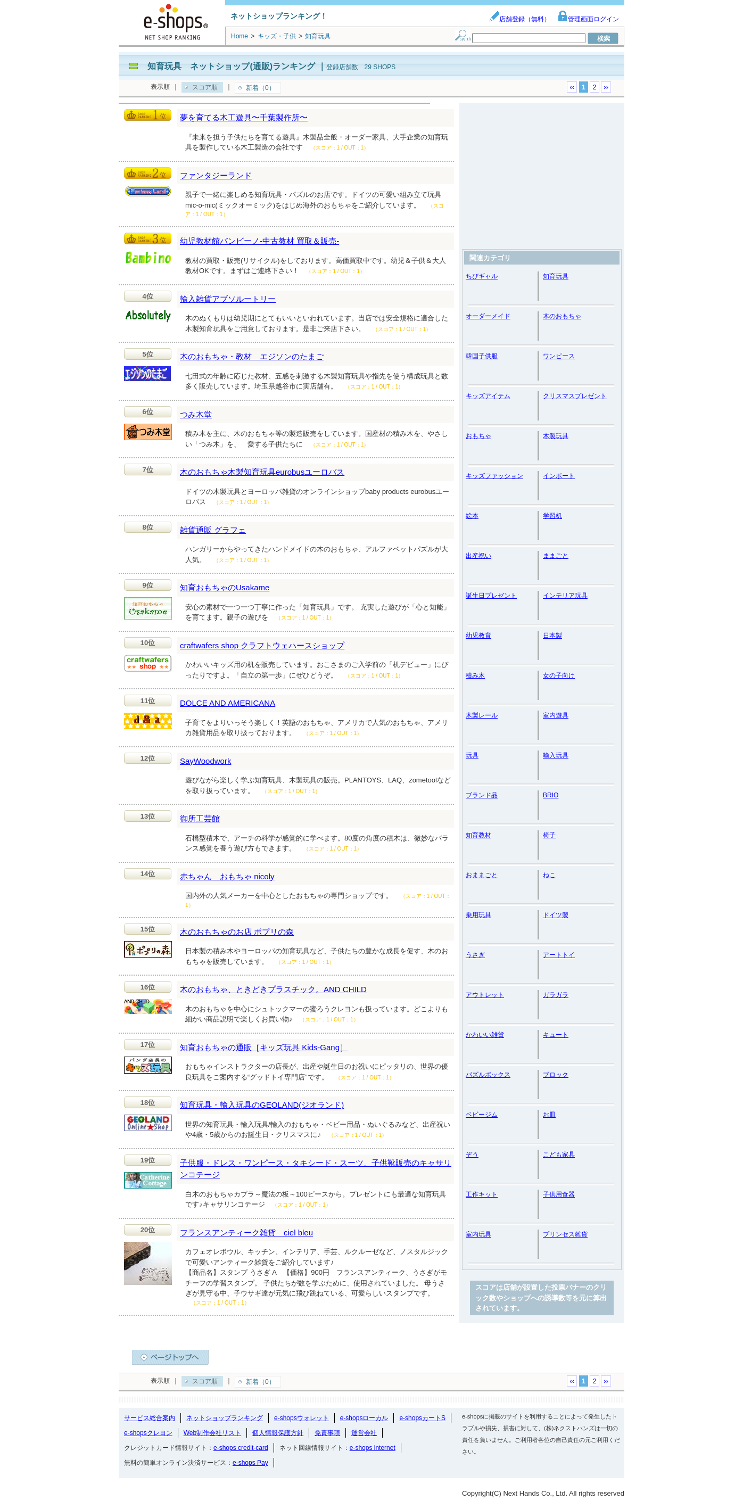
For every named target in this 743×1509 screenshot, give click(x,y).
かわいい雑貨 (485, 1034)
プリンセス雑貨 (565, 1234)
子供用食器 (559, 1194)
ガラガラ (555, 995)
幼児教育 (478, 635)
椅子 (549, 835)
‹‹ (571, 87)
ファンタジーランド (216, 175)
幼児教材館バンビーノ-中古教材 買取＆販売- (259, 240)
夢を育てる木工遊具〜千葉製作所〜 (244, 117)
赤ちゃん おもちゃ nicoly (227, 876)
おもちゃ (478, 436)
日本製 (552, 635)
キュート (555, 1034)
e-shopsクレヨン (148, 1433)
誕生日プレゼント (491, 595)
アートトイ (559, 955)
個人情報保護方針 (277, 1433)
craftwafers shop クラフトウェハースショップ (262, 645)
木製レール (482, 715)
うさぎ (475, 955)
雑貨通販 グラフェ (213, 529)
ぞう (472, 1154)
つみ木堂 (196, 414)
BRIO (550, 795)
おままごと (482, 875)
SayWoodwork (205, 760)
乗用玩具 (478, 915)
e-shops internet (372, 1448)
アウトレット (485, 995)
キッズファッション (494, 476)
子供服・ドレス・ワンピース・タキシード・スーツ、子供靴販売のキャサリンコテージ (315, 1169)
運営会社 (364, 1433)
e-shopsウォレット (301, 1418)
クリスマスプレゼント (575, 396)
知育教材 (478, 835)
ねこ (549, 875)
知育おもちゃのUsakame (224, 587)
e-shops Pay (250, 1462)
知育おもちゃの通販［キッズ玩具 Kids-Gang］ (264, 1047)
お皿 (549, 1114)
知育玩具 (555, 276)
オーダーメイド (488, 316)
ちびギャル (482, 276)
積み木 (475, 675)
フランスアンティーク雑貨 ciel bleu (246, 1232)
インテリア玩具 (565, 595)
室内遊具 (555, 715)
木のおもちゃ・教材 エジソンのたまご (252, 356)
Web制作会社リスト (212, 1433)
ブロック (555, 1074)
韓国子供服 (482, 356)
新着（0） (260, 88)
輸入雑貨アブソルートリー (228, 298)
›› (606, 87)
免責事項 (327, 1433)
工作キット (482, 1194)
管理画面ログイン (588, 19)
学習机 (552, 516)
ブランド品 (482, 795)
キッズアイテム (488, 396)
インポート (559, 476)
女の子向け (559, 675)
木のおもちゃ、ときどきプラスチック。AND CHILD (273, 989)
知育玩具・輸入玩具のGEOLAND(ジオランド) (262, 1104)
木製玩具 (555, 436)
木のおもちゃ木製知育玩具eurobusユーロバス (262, 471)
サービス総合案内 (149, 1418)
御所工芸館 (200, 818)
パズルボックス (488, 1074)
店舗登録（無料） (519, 19)
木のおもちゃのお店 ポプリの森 (237, 931)
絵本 (472, 516)
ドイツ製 (555, 915)
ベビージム (482, 1114)
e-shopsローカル (364, 1418)
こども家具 (559, 1154)
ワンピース (559, 356)
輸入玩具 (555, 755)
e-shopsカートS (422, 1418)
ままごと (555, 555)
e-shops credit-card (240, 1448)
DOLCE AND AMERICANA (227, 702)
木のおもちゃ (562, 316)
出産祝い (478, 555)
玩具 (472, 755)
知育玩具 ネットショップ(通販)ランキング (231, 66)
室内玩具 (478, 1234)
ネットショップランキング (224, 1418)
